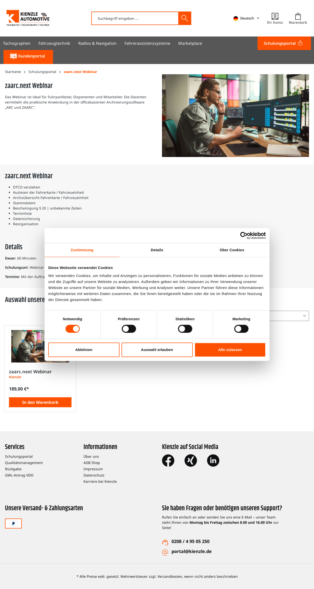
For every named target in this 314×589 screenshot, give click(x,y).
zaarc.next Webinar (30, 371)
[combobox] (135, 18)
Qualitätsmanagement (24, 462)
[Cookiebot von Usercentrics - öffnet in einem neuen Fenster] (244, 235)
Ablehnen (83, 350)
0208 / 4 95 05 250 (191, 541)
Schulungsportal (19, 456)
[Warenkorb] (298, 18)
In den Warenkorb (40, 402)
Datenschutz (94, 475)
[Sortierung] (276, 316)
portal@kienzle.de (192, 551)
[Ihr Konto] (275, 18)
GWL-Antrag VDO (19, 475)
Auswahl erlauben (157, 350)
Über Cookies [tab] (232, 250)
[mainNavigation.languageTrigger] (246, 18)
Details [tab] (157, 250)
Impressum (93, 468)
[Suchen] (184, 18)
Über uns (91, 456)
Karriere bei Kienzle (100, 481)
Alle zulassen (230, 350)
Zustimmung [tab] (82, 250)
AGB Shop (92, 462)
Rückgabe (13, 468)
